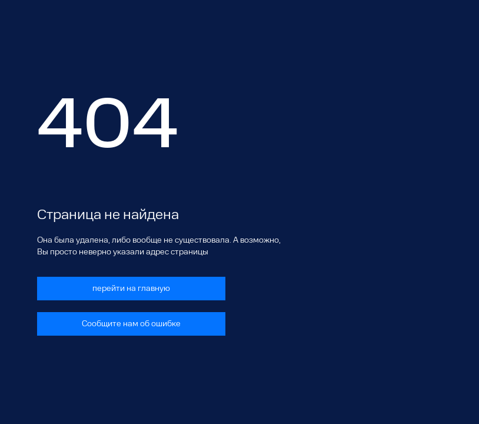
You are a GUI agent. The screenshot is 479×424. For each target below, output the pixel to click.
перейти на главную (131, 288)
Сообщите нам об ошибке (131, 324)
